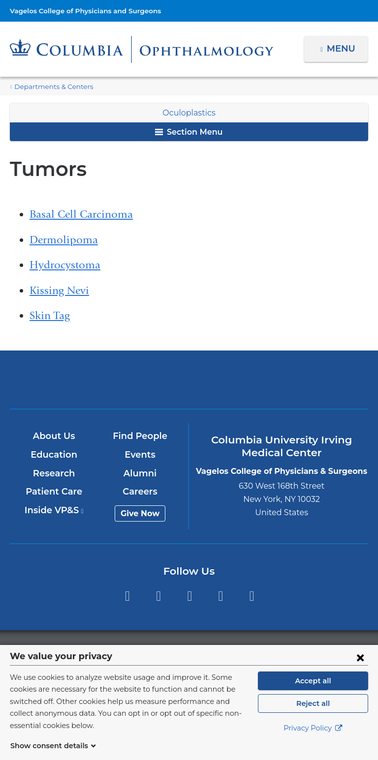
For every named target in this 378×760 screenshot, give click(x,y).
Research (54, 473)
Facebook (127, 596)
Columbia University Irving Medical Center (71, 379)
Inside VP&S (54, 510)
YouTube (190, 596)
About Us (54, 436)
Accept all (313, 693)
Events (140, 455)
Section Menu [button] (189, 132)
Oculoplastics (188, 113)
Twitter (158, 596)
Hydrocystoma (65, 265)
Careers (140, 492)
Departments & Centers (49, 86)
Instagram (252, 596)
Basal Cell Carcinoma (81, 214)
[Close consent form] (360, 669)
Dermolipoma (64, 240)
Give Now (140, 513)
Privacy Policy (313, 740)
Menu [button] (342, 49)
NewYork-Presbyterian (188, 383)
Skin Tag (50, 315)
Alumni (141, 473)
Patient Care (54, 492)
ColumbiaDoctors (305, 379)
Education (54, 455)
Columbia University (209, 650)
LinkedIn (221, 596)
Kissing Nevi (59, 290)
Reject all (312, 715)
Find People (141, 436)
